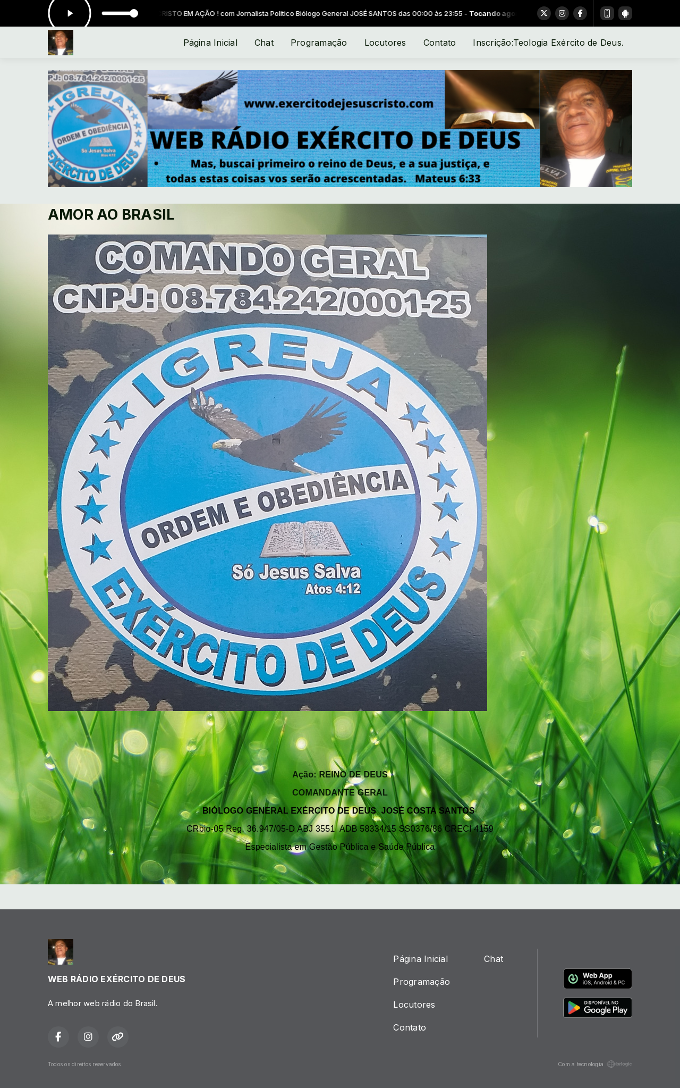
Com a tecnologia (595, 1064)
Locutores (385, 42)
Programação (319, 42)
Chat (264, 42)
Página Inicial (210, 42)
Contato (439, 42)
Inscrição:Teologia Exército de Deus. (548, 42)
